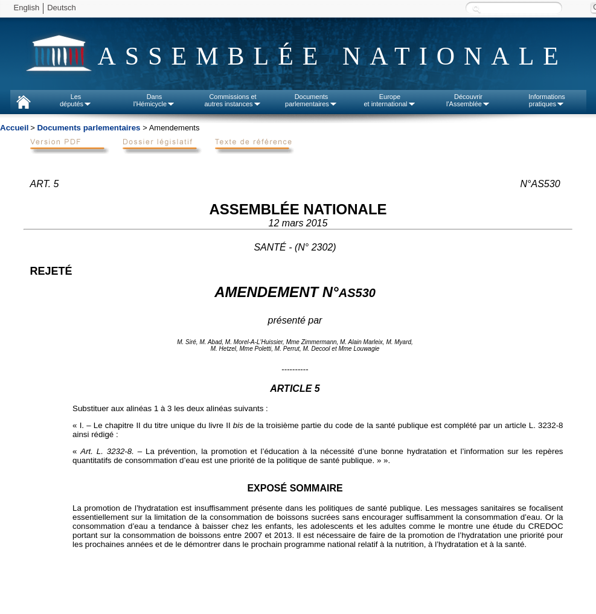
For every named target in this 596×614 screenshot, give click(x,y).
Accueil (14, 127)
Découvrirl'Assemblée (468, 100)
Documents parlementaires (88, 127)
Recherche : (476, 9)
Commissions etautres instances (232, 100)
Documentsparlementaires (311, 100)
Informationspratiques (546, 100)
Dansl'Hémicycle (154, 100)
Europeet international (389, 100)
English (27, 7)
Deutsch (61, 7)
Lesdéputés (76, 100)
